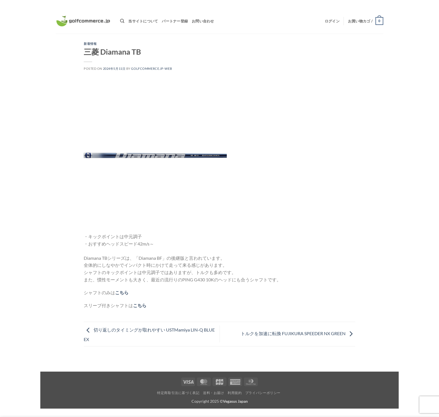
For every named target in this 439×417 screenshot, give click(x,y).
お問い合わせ (203, 21)
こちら (122, 292)
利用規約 (235, 393)
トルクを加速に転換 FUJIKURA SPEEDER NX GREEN (298, 333)
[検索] (122, 21)
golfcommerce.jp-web (151, 68)
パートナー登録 (175, 21)
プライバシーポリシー (263, 393)
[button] (332, 21)
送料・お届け (213, 393)
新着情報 (90, 43)
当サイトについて (143, 21)
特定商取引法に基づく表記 (178, 393)
